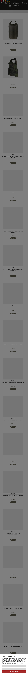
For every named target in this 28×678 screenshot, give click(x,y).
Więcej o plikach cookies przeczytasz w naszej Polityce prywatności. (12, 663)
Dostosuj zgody (14, 668)
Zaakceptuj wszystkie (14, 671)
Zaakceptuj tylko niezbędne (14, 665)
